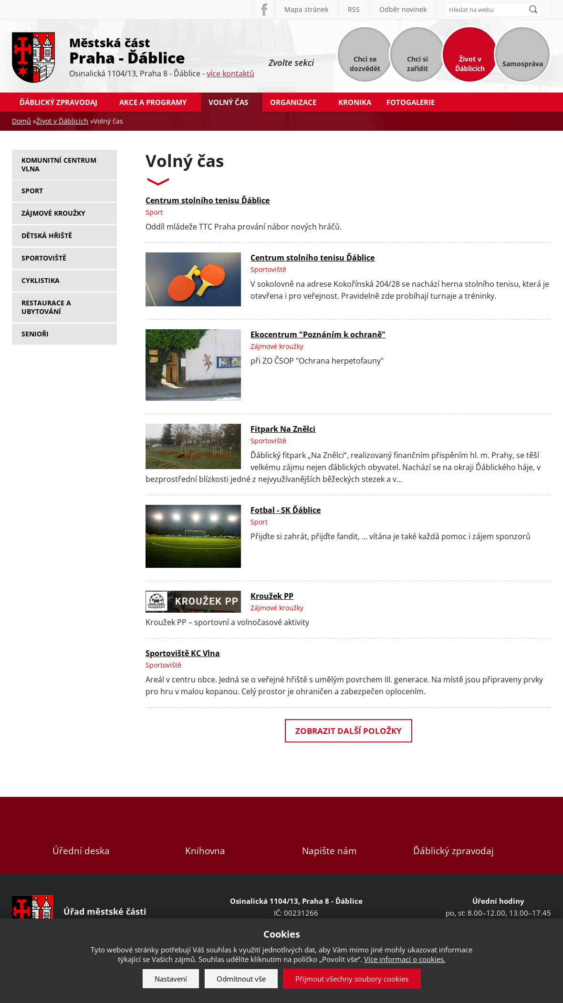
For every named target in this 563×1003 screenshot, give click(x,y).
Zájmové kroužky (53, 213)
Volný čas (228, 102)
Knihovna (205, 835)
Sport (32, 190)
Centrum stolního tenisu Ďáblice (208, 200)
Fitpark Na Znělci (282, 429)
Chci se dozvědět (365, 63)
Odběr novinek (403, 9)
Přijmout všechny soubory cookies (351, 978)
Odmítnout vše (241, 978)
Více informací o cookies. (405, 959)
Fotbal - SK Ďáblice (285, 510)
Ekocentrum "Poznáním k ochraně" (318, 334)
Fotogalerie (410, 102)
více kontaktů (230, 73)
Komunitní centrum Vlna (58, 164)
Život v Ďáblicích (470, 63)
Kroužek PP (271, 596)
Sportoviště (43, 257)
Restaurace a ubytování (46, 307)
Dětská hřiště (46, 235)
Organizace (293, 102)
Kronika (354, 102)
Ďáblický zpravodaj (58, 102)
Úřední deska (81, 835)
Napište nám (329, 835)
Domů (21, 120)
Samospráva (522, 63)
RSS (354, 9)
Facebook (263, 9)
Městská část (161, 50)
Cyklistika (40, 280)
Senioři (35, 333)
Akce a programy (153, 102)
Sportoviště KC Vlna (183, 653)
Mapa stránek (306, 9)
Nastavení (171, 978)
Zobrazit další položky (348, 730)
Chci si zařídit (417, 63)
